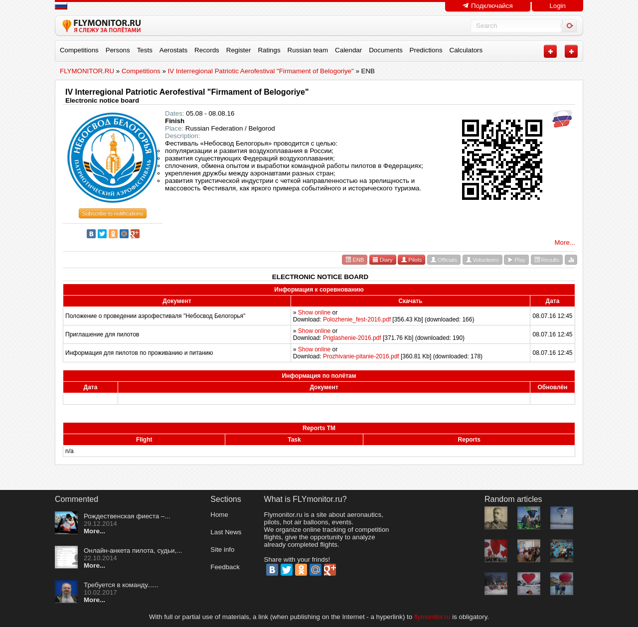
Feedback (225, 567)
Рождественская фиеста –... (127, 516)
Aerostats (173, 50)
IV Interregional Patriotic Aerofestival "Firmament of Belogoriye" (187, 92)
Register (238, 50)
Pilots (411, 260)
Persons (118, 50)
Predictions (426, 50)
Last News (225, 532)
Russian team (308, 50)
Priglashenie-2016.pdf (352, 337)
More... (565, 242)
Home (219, 514)
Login (557, 5)
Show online (314, 312)
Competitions (79, 50)
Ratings (269, 50)
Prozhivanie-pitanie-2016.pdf (361, 356)
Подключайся (487, 5)
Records (206, 50)
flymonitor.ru (432, 617)
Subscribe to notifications (112, 213)
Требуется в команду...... (121, 585)
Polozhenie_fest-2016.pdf (357, 319)
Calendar (348, 50)
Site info (222, 549)
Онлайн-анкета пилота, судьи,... (133, 550)
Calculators (466, 50)
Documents (385, 50)
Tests (145, 50)
